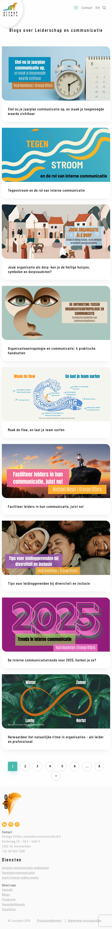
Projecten (9, 899)
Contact (86, 7)
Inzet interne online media (20, 877)
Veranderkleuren (13, 904)
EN (97, 7)
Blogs (6, 894)
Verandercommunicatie (18, 872)
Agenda (7, 889)
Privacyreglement (49, 920)
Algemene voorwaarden (84, 920)
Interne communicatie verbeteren (25, 867)
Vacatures (9, 909)
